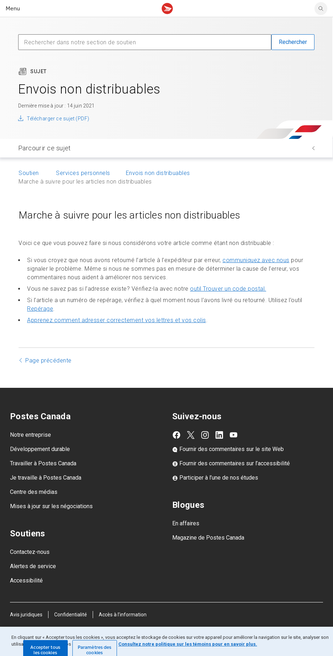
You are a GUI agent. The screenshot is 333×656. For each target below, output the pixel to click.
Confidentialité (70, 614)
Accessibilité (26, 580)
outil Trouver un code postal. (228, 288)
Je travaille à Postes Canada (45, 477)
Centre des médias (33, 492)
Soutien (29, 173)
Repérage (40, 308)
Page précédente (48, 360)
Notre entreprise (30, 434)
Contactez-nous (30, 552)
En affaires (185, 523)
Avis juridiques (26, 614)
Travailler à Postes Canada (43, 463)
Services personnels (83, 173)
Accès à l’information (123, 614)
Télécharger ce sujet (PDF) (58, 118)
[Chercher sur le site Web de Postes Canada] (320, 8)
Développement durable (40, 449)
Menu (13, 8)
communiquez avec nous (256, 260)
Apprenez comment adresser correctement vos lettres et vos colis (116, 320)
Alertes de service (33, 566)
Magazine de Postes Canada (208, 537)
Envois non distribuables (158, 173)
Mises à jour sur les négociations (51, 506)
